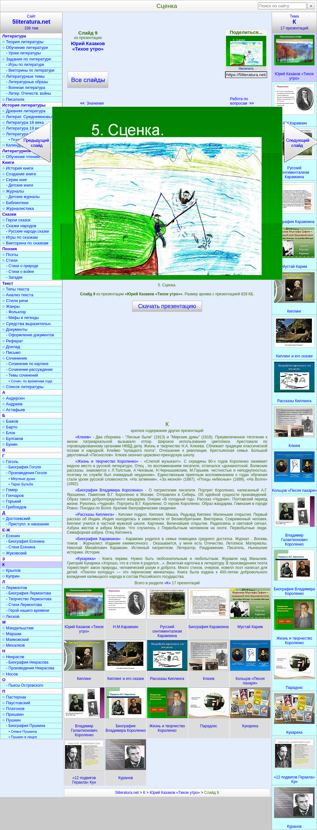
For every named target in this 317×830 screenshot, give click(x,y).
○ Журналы (13, 191)
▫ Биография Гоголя (23, 467)
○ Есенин (11, 535)
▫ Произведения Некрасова (30, 668)
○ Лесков (10, 616)
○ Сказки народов (19, 225)
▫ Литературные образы (27, 82)
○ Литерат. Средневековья (27, 116)
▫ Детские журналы (23, 197)
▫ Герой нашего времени (27, 610)
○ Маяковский (15, 639)
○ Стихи (10, 260)
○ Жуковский (14, 553)
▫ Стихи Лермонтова (24, 605)
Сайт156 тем (31, 22)
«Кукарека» (85, 558)
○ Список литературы (22, 386)
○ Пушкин (11, 720)
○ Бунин (10, 444)
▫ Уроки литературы (23, 53)
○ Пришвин (13, 714)
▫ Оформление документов (30, 335)
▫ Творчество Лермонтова (28, 599)
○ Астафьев (13, 409)
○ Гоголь (10, 461)
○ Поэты (10, 254)
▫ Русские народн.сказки (27, 231)
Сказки (9, 214)
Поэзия (9, 248)
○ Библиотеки (15, 202)
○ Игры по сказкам (20, 237)
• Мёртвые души (22, 479)
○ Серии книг (14, 179)
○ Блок (8, 432)
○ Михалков (13, 645)
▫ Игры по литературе (25, 64)
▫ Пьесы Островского (24, 685)
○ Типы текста (15, 289)
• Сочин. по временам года (30, 381)
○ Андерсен (13, 398)
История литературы (24, 105)
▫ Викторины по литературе (30, 70)
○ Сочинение (14, 358)
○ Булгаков (12, 438)
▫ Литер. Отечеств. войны (28, 93)
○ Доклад (11, 346)
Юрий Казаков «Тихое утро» (87, 46)
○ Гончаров (13, 495)
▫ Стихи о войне (20, 271)
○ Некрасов (13, 656)
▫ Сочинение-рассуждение (29, 369)
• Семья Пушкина (23, 731)
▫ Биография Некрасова (27, 662)
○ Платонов (13, 708)
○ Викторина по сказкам (25, 243)
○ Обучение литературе (25, 47)
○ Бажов (10, 421)
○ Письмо (11, 352)
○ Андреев (12, 404)
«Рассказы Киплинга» (94, 514)
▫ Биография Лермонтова (28, 593)
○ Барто (9, 427)
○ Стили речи (15, 300)
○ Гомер (10, 489)
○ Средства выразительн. (26, 323)
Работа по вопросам (242, 101)
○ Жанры (11, 306)
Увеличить (246, 66)
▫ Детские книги (19, 185)
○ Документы (14, 329)
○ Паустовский (16, 702)
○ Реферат (12, 341)
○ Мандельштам (18, 628)
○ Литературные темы (23, 76)
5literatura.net (127, 792)
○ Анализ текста (17, 294)
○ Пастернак (14, 697)
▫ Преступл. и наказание (27, 524)
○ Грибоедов (14, 507)
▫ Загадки (14, 277)
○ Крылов (11, 570)
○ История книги (18, 168)
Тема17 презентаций (294, 22)
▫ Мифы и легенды (22, 317)
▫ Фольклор (16, 312)
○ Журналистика (18, 208)
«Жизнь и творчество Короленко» (106, 461)
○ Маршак (11, 633)
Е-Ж (6, 530)
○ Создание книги (19, 174)
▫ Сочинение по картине (27, 364)
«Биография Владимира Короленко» (109, 490)
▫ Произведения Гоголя (26, 473)
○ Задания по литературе (26, 59)
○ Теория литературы (22, 41)
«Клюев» (83, 437)
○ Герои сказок (16, 220)
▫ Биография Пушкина (25, 725)
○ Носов (10, 674)
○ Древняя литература (23, 110)
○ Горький (11, 501)
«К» (168, 583)
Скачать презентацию (167, 306)
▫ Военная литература (25, 87)
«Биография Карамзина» (98, 539)
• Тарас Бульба (21, 484)
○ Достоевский (16, 518)
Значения (92, 103)
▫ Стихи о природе (22, 266)
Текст (7, 283)
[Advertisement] (167, 61)
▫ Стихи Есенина (20, 547)
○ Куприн (10, 576)
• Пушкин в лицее (23, 737)
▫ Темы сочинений (22, 375)
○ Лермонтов (14, 587)
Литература (14, 36)
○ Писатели (13, 99)
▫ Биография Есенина (25, 541)
